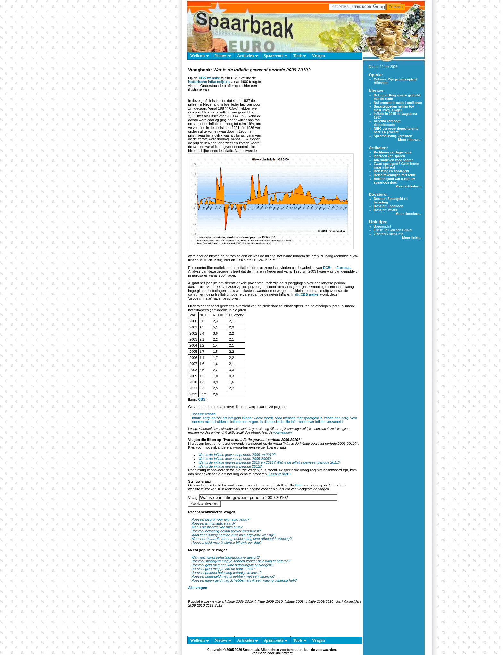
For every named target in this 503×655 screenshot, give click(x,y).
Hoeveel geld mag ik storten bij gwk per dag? (226, 542)
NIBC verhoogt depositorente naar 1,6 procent (396, 130)
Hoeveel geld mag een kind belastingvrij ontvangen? (232, 565)
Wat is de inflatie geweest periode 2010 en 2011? (237, 462)
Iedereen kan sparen (389, 156)
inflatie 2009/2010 (320, 601)
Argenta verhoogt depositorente (387, 123)
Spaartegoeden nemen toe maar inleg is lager (394, 108)
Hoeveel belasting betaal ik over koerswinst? (226, 531)
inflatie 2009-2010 (239, 601)
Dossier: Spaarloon (388, 206)
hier (298, 485)
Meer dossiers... (409, 214)
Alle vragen (197, 588)
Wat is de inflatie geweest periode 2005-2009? (234, 458)
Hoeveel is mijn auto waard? (213, 523)
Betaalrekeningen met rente (395, 175)
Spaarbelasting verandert (393, 136)
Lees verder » (280, 474)
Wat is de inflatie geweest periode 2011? (308, 462)
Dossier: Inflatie (203, 414)
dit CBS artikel (307, 294)
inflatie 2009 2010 (269, 601)
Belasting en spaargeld (391, 171)
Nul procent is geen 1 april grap (398, 102)
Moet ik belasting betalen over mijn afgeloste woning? (233, 535)
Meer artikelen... (409, 186)
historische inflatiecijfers (209, 82)
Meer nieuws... (410, 140)
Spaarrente (275, 55)
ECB (327, 267)
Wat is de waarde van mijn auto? (216, 527)
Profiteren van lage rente (392, 152)
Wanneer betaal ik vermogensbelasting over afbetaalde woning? (241, 539)
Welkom (199, 55)
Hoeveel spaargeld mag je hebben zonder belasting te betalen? (240, 561)
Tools (299, 55)
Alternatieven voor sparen (393, 160)
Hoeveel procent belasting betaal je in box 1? (226, 573)
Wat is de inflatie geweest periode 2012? (230, 466)
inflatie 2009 (294, 601)
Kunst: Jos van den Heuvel (393, 230)
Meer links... (412, 238)
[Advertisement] (311, 113)
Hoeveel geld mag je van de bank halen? (223, 569)
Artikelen (247, 55)
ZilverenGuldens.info (388, 234)
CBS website (209, 78)
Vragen (318, 55)
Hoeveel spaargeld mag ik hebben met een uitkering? (233, 576)
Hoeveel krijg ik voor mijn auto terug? (220, 519)
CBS (201, 399)
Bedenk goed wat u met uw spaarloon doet (394, 180)
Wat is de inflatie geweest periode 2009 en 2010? (237, 455)
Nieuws (222, 55)
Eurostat (343, 267)
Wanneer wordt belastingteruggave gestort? (225, 557)
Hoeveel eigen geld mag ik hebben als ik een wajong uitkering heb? (244, 580)
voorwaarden (282, 432)
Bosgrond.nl (382, 226)
